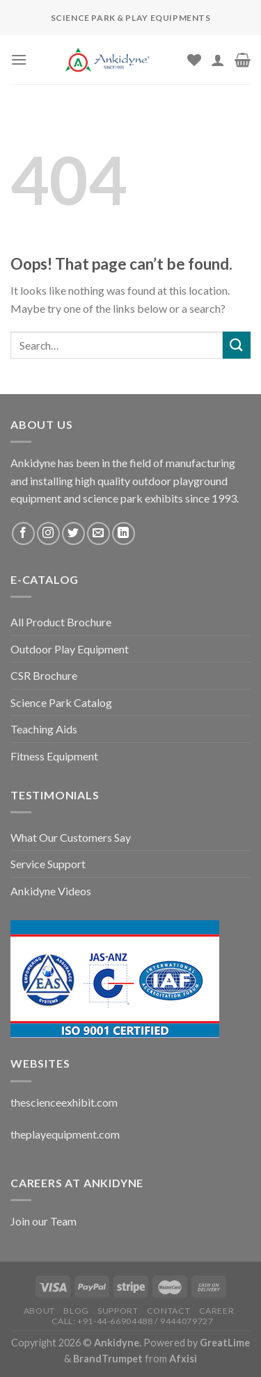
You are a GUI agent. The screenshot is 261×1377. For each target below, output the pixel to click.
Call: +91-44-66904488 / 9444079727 (133, 1321)
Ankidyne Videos (50, 890)
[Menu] (18, 59)
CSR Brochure (43, 675)
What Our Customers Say (70, 837)
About (39, 1310)
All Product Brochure (60, 621)
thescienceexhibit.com (64, 1102)
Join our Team (43, 1221)
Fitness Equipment (54, 756)
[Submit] (237, 345)
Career (217, 1310)
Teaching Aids (43, 728)
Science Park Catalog (61, 702)
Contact (168, 1310)
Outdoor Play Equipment (69, 648)
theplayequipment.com (65, 1134)
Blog (75, 1310)
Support (117, 1310)
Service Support (48, 863)
